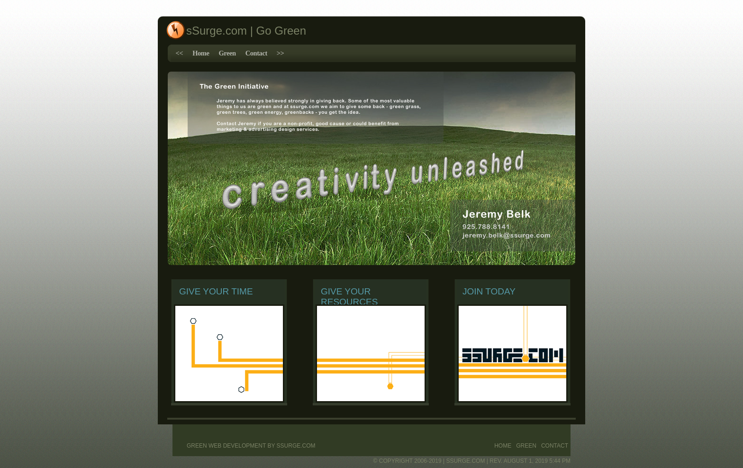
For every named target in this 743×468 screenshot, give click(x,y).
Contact (256, 53)
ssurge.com (465, 461)
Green (227, 53)
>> (280, 53)
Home (200, 53)
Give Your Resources (349, 296)
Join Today (489, 291)
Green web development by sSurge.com (251, 445)
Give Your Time (216, 291)
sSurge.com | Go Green (246, 30)
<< (179, 53)
